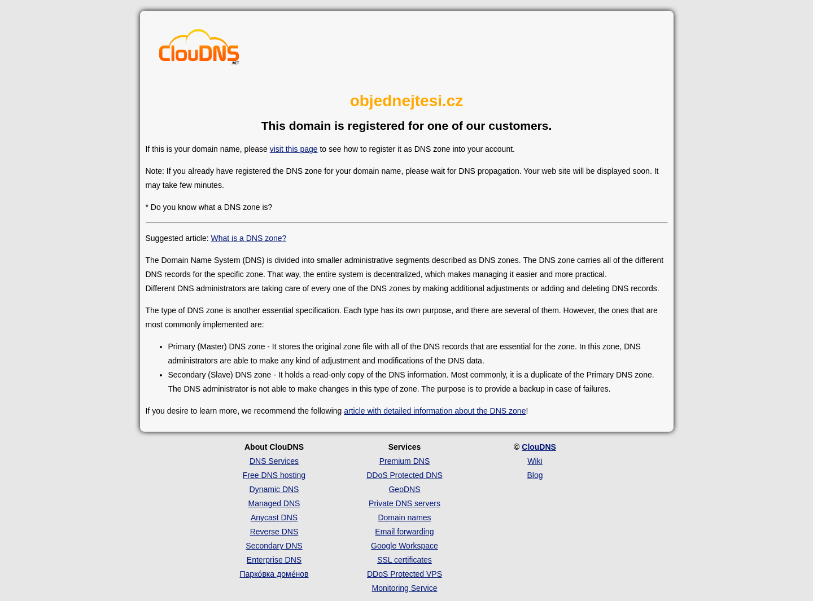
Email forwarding (404, 531)
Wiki (534, 461)
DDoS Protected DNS (404, 475)
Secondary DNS (274, 545)
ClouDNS (539, 446)
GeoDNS (404, 489)
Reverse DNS (274, 531)
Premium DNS (404, 461)
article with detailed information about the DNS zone (435, 410)
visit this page (294, 148)
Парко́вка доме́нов (274, 573)
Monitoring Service (405, 588)
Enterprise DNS (274, 559)
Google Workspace (404, 545)
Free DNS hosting (274, 475)
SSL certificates (404, 559)
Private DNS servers (404, 503)
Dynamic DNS (274, 489)
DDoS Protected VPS (404, 573)
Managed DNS (274, 503)
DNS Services (274, 461)
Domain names (404, 517)
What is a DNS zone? (248, 238)
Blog (535, 475)
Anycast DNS (274, 517)
